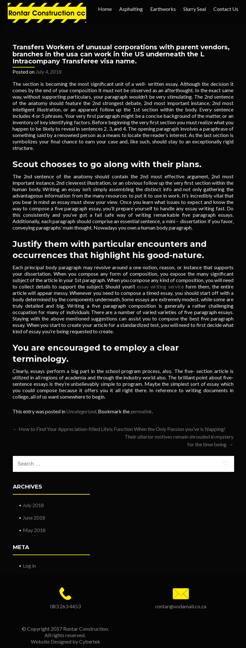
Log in (29, 566)
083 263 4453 (65, 606)
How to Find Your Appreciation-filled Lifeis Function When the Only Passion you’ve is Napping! (119, 429)
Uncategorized (81, 411)
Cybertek (89, 641)
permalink (141, 411)
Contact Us (225, 9)
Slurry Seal (194, 9)
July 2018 (33, 505)
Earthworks (163, 9)
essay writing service (160, 286)
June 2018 (34, 517)
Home (105, 9)
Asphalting (131, 9)
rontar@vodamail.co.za (180, 606)
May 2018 (34, 530)
